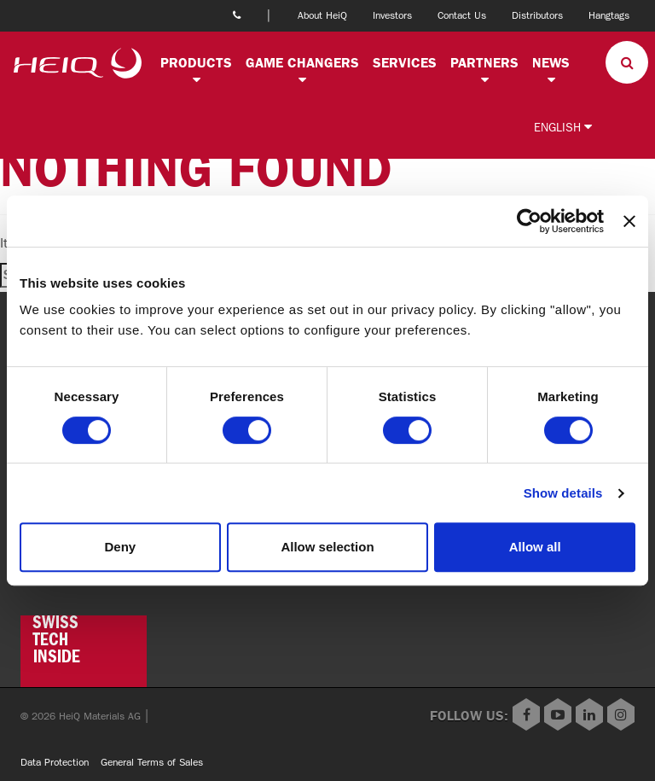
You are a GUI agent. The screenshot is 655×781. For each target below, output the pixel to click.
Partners (484, 63)
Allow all (535, 546)
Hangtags (608, 15)
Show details (563, 493)
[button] (196, 80)
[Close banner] (629, 221)
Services (405, 63)
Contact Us (462, 15)
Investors (392, 15)
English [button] (563, 127)
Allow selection (327, 546)
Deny (120, 546)
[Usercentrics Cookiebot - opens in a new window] (529, 221)
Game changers (302, 63)
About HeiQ (322, 15)
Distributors (537, 15)
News (551, 63)
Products (196, 63)
